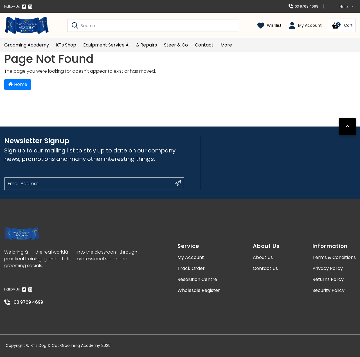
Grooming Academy (26, 45)
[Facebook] (24, 6)
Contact (204, 45)
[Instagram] (30, 6)
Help (346, 6)
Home (17, 84)
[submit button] (178, 183)
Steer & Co (176, 45)
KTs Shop (66, 45)
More (226, 45)
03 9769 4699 (303, 6)
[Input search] (153, 25)
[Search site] (75, 25)
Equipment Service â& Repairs (120, 45)
